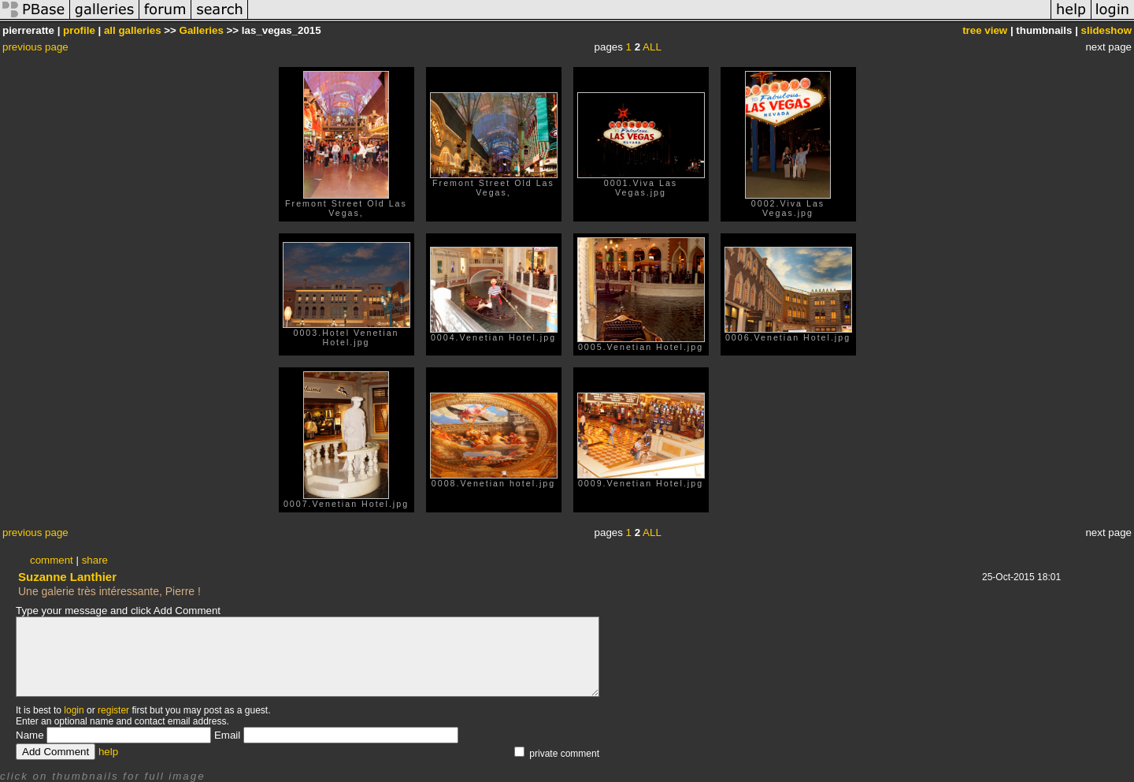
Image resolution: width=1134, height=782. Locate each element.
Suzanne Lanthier (67, 576)
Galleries (202, 30)
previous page (35, 47)
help (108, 752)
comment (51, 560)
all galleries (132, 30)
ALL (652, 47)
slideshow (1106, 30)
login (73, 710)
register (113, 710)
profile (79, 30)
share (95, 560)
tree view (984, 30)
